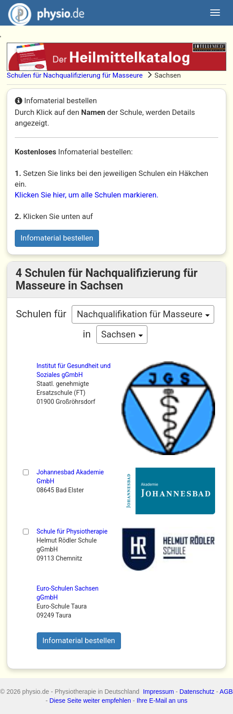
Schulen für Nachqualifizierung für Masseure (74, 75)
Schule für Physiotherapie (72, 531)
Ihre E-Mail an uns (162, 700)
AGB (226, 691)
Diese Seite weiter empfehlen (90, 700)
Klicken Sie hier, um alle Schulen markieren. (87, 194)
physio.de (42, 13)
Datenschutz (197, 691)
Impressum (158, 691)
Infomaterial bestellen (57, 237)
